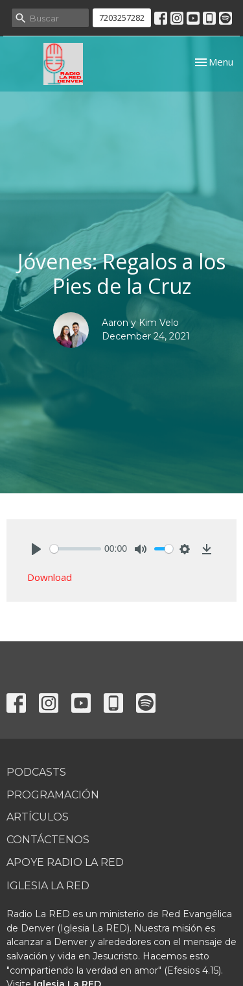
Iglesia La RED (47, 886)
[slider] (75, 549)
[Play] (36, 549)
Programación (52, 795)
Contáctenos (47, 839)
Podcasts (36, 772)
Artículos (37, 817)
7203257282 (122, 17)
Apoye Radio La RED (65, 862)
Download (49, 577)
